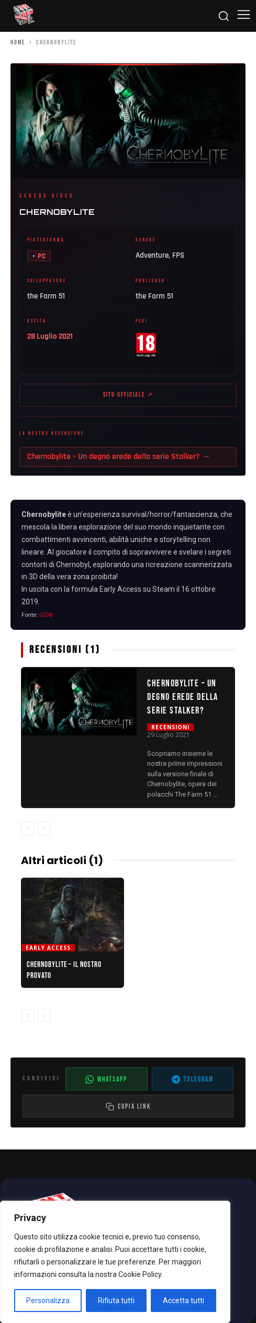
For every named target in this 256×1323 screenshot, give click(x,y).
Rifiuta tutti (116, 1300)
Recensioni (170, 727)
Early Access (48, 947)
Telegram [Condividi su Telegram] (193, 1079)
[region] (115, 1262)
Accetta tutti (183, 1300)
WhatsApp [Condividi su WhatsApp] (106, 1079)
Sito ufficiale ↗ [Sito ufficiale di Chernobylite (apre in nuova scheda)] (128, 395)
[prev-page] (27, 828)
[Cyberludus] (23, 16)
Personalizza (48, 1300)
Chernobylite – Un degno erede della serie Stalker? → (118, 456)
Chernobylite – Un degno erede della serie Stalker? (182, 697)
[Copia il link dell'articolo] (128, 1106)
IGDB (46, 615)
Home (17, 43)
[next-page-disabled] (44, 828)
